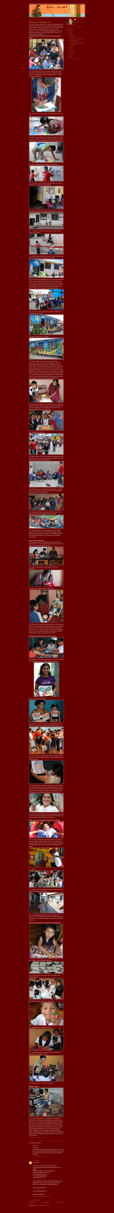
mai (70, 34)
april (70, 47)
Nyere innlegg (32, 1202)
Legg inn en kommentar (34, 1200)
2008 (69, 56)
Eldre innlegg (61, 1202)
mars (70, 49)
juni (70, 32)
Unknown (35, 1160)
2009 (69, 30)
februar (71, 51)
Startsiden (46, 1202)
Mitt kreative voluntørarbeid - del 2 (77, 38)
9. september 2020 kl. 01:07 (42, 1196)
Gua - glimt (57, 7)
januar (71, 53)
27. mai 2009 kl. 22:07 (39, 1156)
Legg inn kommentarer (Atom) (42, 1205)
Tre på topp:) (72, 36)
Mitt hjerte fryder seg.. (74, 40)
